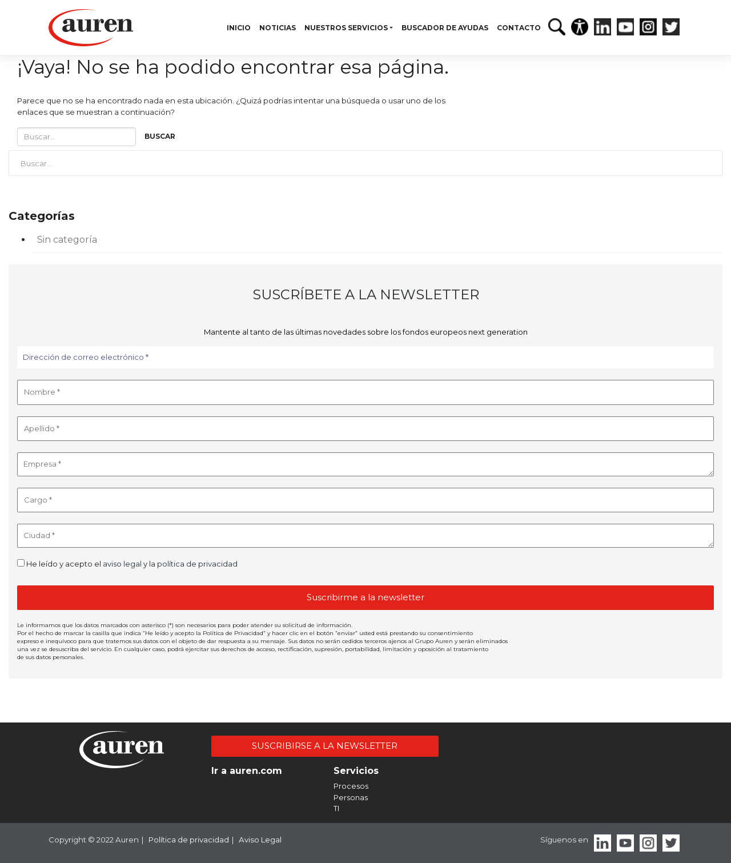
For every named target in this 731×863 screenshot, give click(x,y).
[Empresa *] (365, 464)
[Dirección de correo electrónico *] (365, 357)
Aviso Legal (260, 839)
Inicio (239, 27)
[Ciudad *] (365, 536)
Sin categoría (67, 239)
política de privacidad (197, 563)
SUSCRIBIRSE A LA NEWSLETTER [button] (324, 745)
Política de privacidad (188, 839)
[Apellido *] (365, 428)
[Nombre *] (365, 392)
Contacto (519, 27)
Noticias (277, 27)
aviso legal (122, 563)
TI (336, 808)
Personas (351, 797)
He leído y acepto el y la (127, 563)
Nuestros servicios (346, 27)
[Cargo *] (365, 500)
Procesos (351, 785)
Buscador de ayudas (444, 27)
